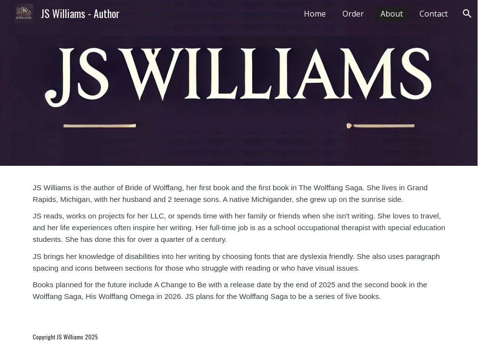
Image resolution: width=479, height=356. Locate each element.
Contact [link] (433, 13)
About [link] (391, 13)
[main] (239, 242)
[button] (467, 13)
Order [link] (353, 13)
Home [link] (315, 13)
